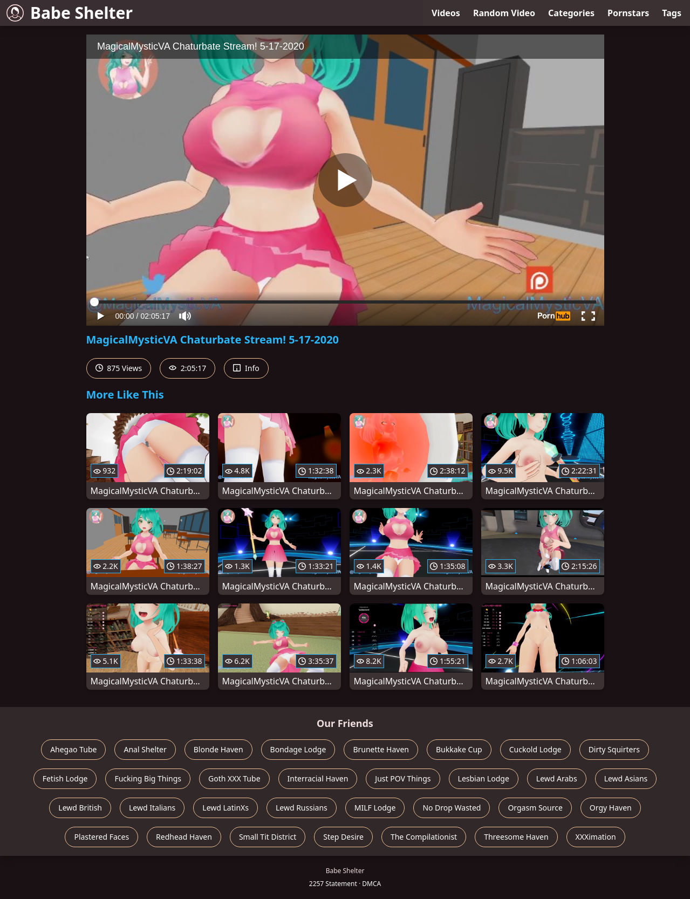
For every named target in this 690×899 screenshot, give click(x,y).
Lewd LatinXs (225, 807)
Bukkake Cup (459, 749)
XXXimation (596, 837)
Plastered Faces (101, 837)
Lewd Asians (626, 778)
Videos (446, 13)
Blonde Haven (218, 749)
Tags (671, 13)
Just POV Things (403, 778)
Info (246, 368)
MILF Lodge (375, 807)
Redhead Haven (184, 837)
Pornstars (628, 13)
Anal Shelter (145, 749)
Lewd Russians (301, 807)
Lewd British (80, 807)
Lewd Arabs (556, 778)
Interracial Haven (318, 778)
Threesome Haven (516, 837)
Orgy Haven (611, 807)
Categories (571, 13)
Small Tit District (267, 837)
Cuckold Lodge (535, 749)
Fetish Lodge (65, 778)
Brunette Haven (381, 749)
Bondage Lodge (298, 749)
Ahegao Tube (73, 749)
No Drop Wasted (451, 807)
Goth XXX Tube (234, 778)
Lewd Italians (152, 807)
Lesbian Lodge (483, 778)
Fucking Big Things (147, 778)
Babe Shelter (69, 13)
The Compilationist (424, 837)
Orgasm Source (535, 807)
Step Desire (343, 837)
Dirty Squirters (614, 749)
